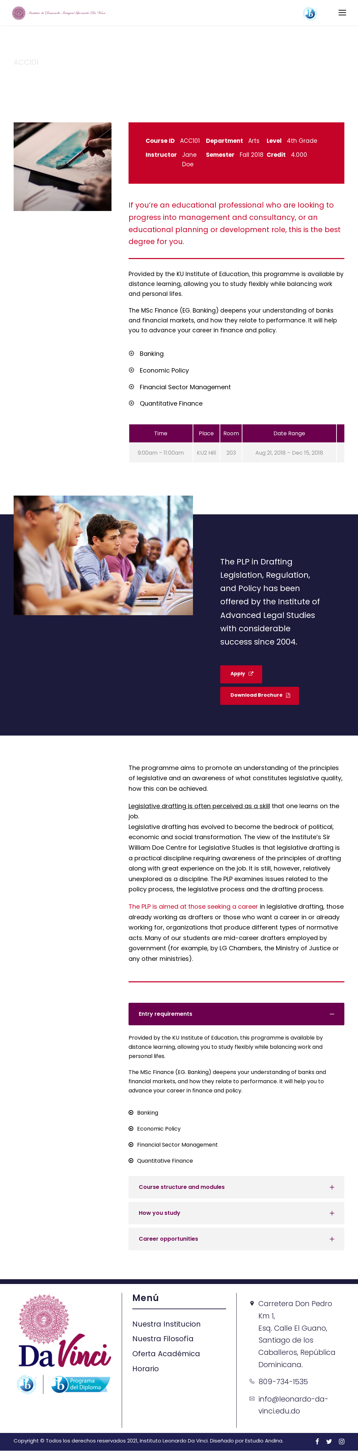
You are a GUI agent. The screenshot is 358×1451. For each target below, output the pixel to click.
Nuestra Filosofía (163, 1339)
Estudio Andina (263, 1441)
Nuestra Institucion (166, 1324)
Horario (145, 1369)
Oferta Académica (166, 1354)
